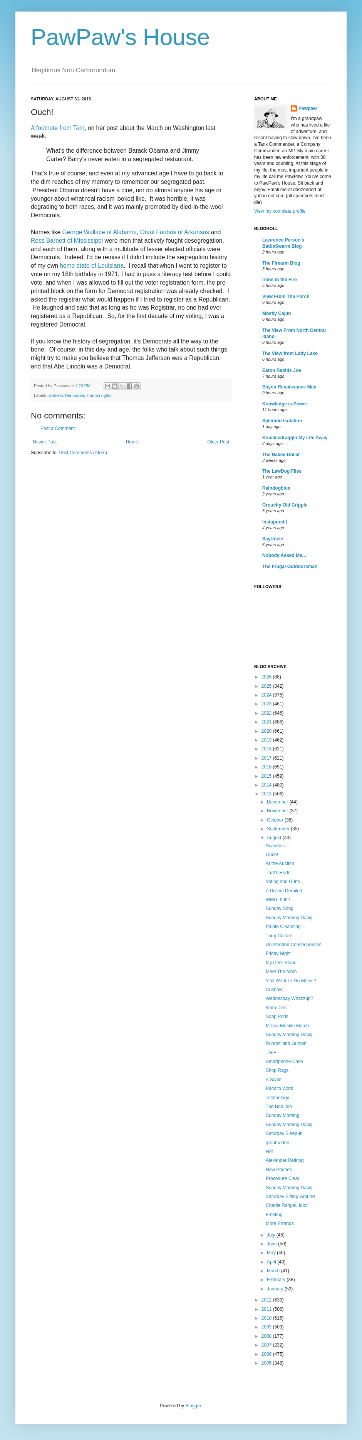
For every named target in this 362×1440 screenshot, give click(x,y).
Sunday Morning (282, 1115)
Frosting (274, 1214)
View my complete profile (279, 211)
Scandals (275, 845)
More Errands (280, 1223)
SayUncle (272, 539)
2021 (267, 722)
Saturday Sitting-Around (290, 1196)
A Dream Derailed (284, 890)
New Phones (279, 1169)
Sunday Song (279, 908)
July (272, 1235)
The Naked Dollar (281, 454)
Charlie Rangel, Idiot (287, 1205)
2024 (267, 695)
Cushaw (274, 989)
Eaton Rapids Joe (281, 370)
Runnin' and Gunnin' (286, 1043)
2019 (267, 740)
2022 (267, 713)
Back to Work (279, 1088)
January (276, 1289)
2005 (267, 1363)
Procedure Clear (282, 1178)
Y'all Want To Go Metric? (291, 980)
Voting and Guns (283, 881)
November (278, 810)
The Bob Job (279, 1106)
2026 (267, 677)
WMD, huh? (278, 899)
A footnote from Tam (57, 128)
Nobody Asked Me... (284, 555)
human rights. (99, 395)
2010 (267, 1318)
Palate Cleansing (283, 926)
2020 (267, 731)
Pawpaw (307, 108)
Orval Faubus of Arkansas (174, 232)
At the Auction (280, 863)
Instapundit (274, 522)
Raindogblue (276, 488)
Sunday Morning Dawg (289, 917)
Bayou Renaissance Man (289, 387)
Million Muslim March (287, 1025)
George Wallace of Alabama (99, 232)
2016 (267, 767)
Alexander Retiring (285, 1160)
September (279, 829)
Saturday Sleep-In (284, 1133)
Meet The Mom (281, 971)
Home (132, 442)
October (276, 820)
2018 (267, 749)
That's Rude (278, 872)
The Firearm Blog (281, 263)
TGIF (271, 1052)
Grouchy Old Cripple (284, 505)
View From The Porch (285, 296)
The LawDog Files (282, 471)
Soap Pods (277, 1016)
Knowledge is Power (284, 404)
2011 (267, 1309)
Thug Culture (279, 935)
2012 (267, 1300)
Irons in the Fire (279, 279)
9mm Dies (276, 1007)
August (275, 837)
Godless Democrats (67, 395)
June (272, 1244)
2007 (267, 1345)
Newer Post (45, 442)
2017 (267, 758)
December (278, 802)
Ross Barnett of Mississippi (67, 240)
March (274, 1270)
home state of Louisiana (92, 265)
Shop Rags (277, 1070)
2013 (267, 794)
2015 (267, 776)
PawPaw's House (120, 37)
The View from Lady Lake (290, 353)
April (272, 1262)
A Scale (274, 1079)
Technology (277, 1097)
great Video (277, 1142)
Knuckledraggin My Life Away (294, 437)
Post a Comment (57, 428)
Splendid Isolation (282, 420)
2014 (267, 785)
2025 (267, 686)
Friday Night (278, 953)
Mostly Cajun (276, 313)
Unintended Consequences (294, 944)
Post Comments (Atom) (83, 452)
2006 (267, 1354)
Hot (269, 1151)
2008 (267, 1336)
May (272, 1252)
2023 (267, 704)
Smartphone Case (284, 1061)
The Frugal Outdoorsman (289, 566)
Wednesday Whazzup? (289, 998)
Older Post (218, 442)
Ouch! (272, 854)
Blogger (193, 1405)
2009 (267, 1327)
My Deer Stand (281, 962)
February (277, 1279)
